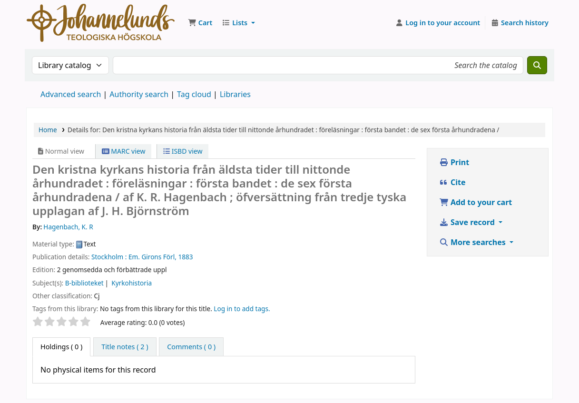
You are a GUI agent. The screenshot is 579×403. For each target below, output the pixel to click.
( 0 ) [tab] (61, 346)
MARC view (124, 151)
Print (454, 162)
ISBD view (182, 151)
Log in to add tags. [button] (242, 308)
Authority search (138, 94)
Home (48, 129)
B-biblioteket (84, 282)
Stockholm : (109, 256)
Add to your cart (475, 202)
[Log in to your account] (438, 23)
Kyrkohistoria (131, 282)
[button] (200, 23)
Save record (468, 222)
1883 (185, 256)
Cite (452, 182)
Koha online (101, 23)
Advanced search (70, 94)
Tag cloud (194, 94)
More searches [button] (473, 242)
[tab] (124, 346)
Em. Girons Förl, (152, 256)
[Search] (537, 65)
